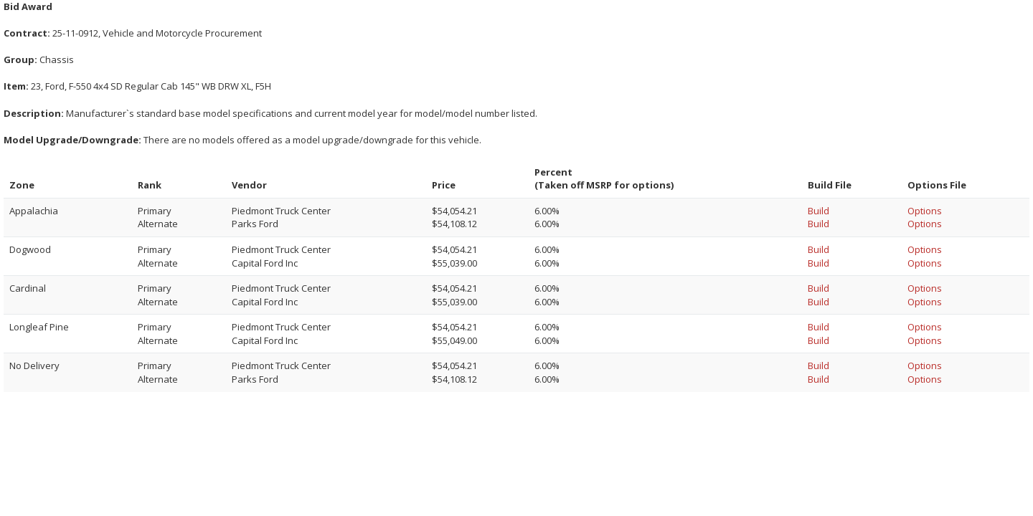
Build (818, 210)
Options (924, 210)
